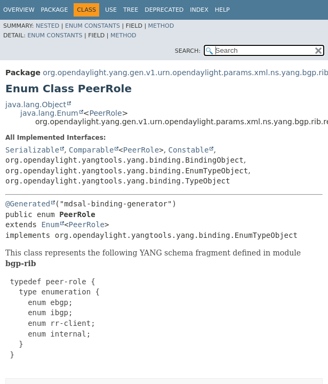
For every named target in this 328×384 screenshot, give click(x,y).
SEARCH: (188, 50)
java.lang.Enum (49, 113)
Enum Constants (92, 25)
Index (199, 9)
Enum (50, 224)
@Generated (27, 203)
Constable (189, 150)
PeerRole (105, 113)
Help (222, 9)
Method (161, 25)
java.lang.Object (35, 104)
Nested (47, 25)
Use (111, 9)
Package (54, 9)
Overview (19, 9)
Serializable (32, 150)
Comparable (91, 150)
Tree (130, 9)
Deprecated (164, 9)
